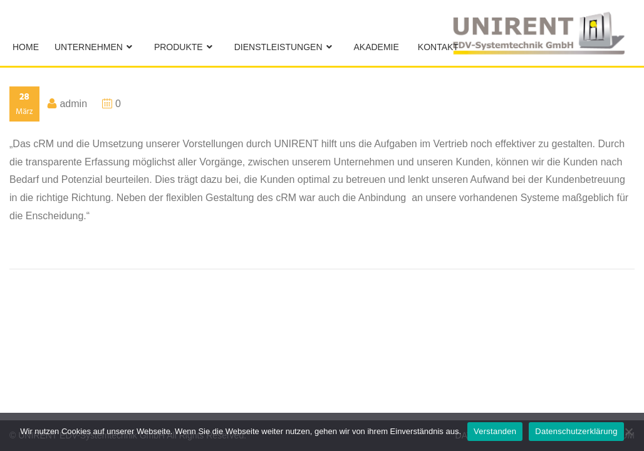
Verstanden (495, 431)
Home (26, 47)
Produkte (178, 47)
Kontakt (438, 47)
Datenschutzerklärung (576, 431)
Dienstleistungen (278, 47)
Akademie (376, 47)
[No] (628, 431)
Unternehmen (89, 47)
